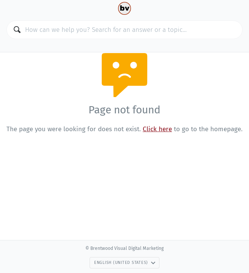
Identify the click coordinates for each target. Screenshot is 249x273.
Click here (157, 129)
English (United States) (125, 262)
